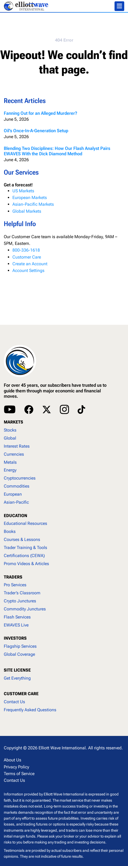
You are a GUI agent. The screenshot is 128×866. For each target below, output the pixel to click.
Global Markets (26, 211)
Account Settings (28, 270)
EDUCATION (15, 515)
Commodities (16, 486)
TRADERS (13, 577)
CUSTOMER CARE (21, 693)
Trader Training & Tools (25, 547)
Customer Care (26, 257)
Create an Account (29, 263)
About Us (12, 759)
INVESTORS (15, 638)
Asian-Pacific (16, 502)
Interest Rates (17, 446)
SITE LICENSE (17, 670)
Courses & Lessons (22, 539)
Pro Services (15, 584)
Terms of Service (19, 773)
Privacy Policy (16, 766)
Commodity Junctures (25, 608)
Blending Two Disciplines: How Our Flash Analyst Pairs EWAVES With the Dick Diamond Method (57, 151)
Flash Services (17, 617)
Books (10, 531)
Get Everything (17, 678)
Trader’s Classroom (22, 592)
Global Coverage (19, 654)
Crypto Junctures (20, 600)
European (13, 494)
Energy (10, 470)
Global (10, 438)
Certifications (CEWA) (24, 555)
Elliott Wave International (62, 747)
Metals (10, 462)
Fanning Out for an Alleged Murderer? (40, 113)
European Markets (29, 197)
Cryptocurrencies (20, 478)
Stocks (10, 430)
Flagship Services (20, 646)
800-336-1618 (26, 250)
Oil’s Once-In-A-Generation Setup (36, 130)
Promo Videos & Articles (26, 563)
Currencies (14, 454)
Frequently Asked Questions (30, 709)
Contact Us (14, 701)
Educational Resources (25, 523)
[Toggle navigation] (119, 6)
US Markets (23, 190)
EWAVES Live (16, 625)
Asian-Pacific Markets (33, 204)
